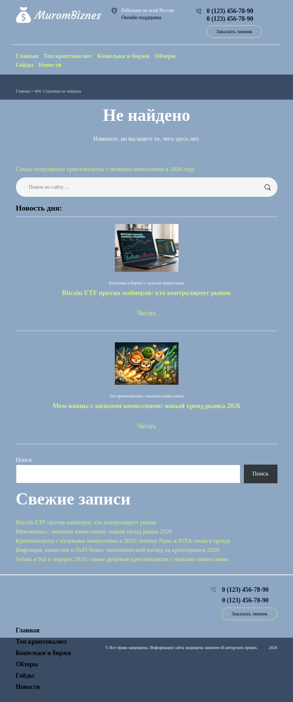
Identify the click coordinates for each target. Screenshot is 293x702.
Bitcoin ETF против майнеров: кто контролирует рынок (146, 292)
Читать (146, 313)
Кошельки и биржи (123, 56)
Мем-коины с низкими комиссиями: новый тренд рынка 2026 (146, 405)
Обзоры (165, 56)
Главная (27, 56)
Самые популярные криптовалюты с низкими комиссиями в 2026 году (105, 169)
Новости (50, 64)
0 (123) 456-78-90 (230, 10)
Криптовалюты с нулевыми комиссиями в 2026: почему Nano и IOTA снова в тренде (123, 540)
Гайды (25, 64)
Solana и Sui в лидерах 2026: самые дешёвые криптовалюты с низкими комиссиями (122, 559)
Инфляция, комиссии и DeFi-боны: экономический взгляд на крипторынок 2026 (117, 550)
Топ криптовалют (67, 56)
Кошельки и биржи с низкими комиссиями (146, 283)
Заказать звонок (234, 31)
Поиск (24, 459)
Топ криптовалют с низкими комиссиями (146, 396)
